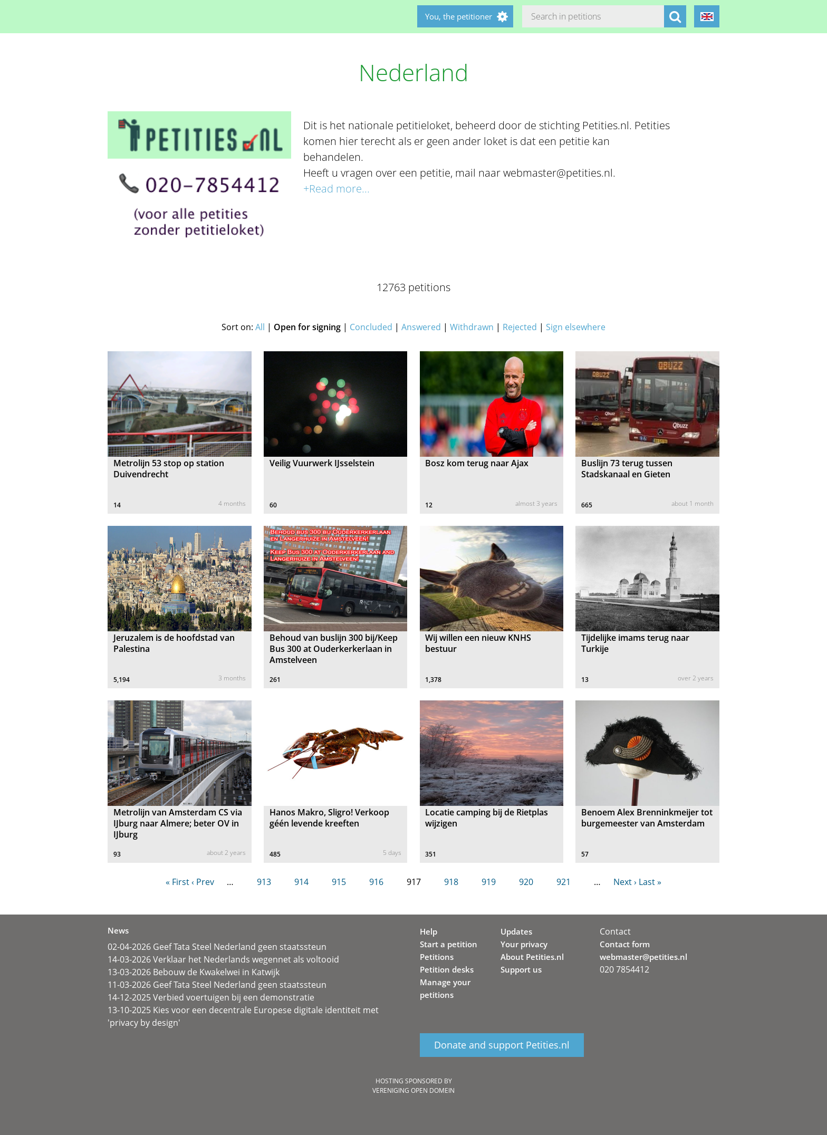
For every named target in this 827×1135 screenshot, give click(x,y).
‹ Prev (202, 882)
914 (301, 882)
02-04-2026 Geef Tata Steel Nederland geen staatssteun (217, 947)
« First (177, 882)
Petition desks (447, 969)
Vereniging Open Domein (413, 1090)
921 (563, 882)
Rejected (520, 327)
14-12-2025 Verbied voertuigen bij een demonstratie (211, 997)
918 (451, 882)
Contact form (625, 944)
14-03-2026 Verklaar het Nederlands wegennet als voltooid (223, 959)
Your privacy (524, 944)
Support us (521, 969)
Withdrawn (472, 327)
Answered (421, 327)
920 (526, 882)
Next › (625, 882)
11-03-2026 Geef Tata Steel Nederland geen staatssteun (217, 984)
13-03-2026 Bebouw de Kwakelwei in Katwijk (194, 972)
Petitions (437, 956)
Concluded (371, 327)
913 (264, 882)
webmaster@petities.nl (643, 956)
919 (489, 882)
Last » (650, 882)
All (260, 327)
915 (339, 882)
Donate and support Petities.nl (502, 1045)
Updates (516, 931)
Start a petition (448, 944)
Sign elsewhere (575, 327)
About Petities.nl (532, 956)
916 (376, 882)
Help (428, 931)
